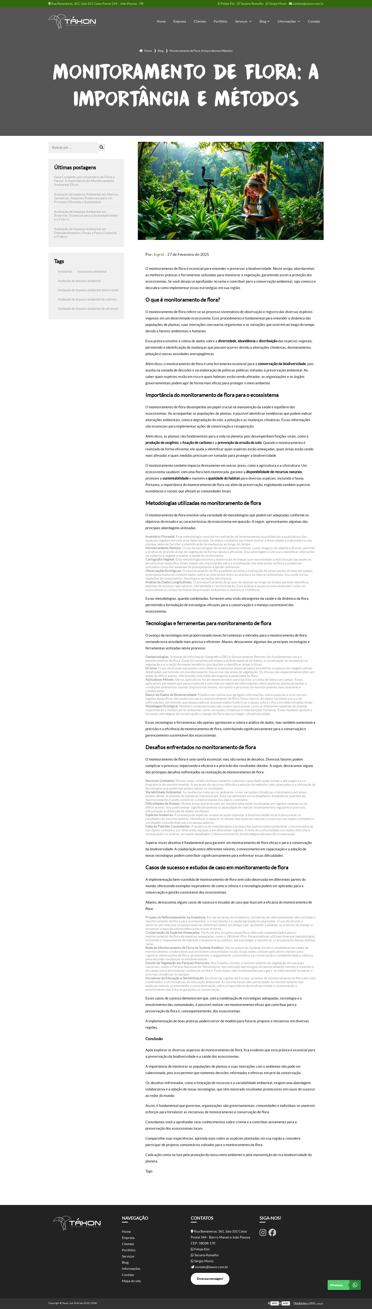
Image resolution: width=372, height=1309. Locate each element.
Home (161, 21)
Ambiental (65, 271)
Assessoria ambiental (92, 271)
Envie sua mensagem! (210, 1278)
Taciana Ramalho (250, 3)
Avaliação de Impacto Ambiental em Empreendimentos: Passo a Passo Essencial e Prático (85, 232)
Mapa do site (131, 1281)
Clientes (200, 21)
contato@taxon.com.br (306, 3)
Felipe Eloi (226, 3)
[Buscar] (101, 147)
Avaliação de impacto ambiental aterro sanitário (90, 290)
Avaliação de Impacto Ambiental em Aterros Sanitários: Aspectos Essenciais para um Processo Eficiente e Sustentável (86, 198)
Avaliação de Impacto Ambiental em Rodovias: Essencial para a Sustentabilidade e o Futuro (86, 215)
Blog (263, 21)
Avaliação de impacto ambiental (79, 281)
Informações (287, 21)
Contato (314, 21)
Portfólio (220, 21)
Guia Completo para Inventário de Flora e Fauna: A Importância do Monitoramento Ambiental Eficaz (84, 180)
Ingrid (159, 254)
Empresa (179, 21)
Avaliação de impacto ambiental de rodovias (87, 299)
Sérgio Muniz (276, 3)
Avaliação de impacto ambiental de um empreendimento (96, 308)
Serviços (241, 21)
